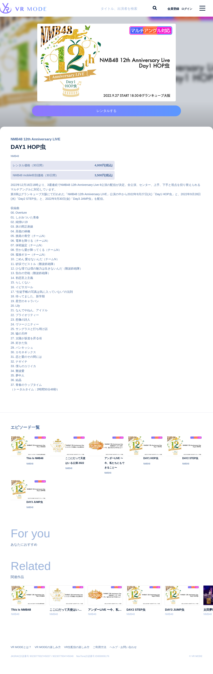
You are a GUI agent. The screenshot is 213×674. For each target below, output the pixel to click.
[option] (28, 608)
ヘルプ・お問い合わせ (115, 646)
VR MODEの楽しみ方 (45, 646)
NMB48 (15, 162)
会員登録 (169, 8)
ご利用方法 (93, 646)
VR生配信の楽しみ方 (72, 646)
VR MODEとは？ (20, 646)
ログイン (185, 8)
